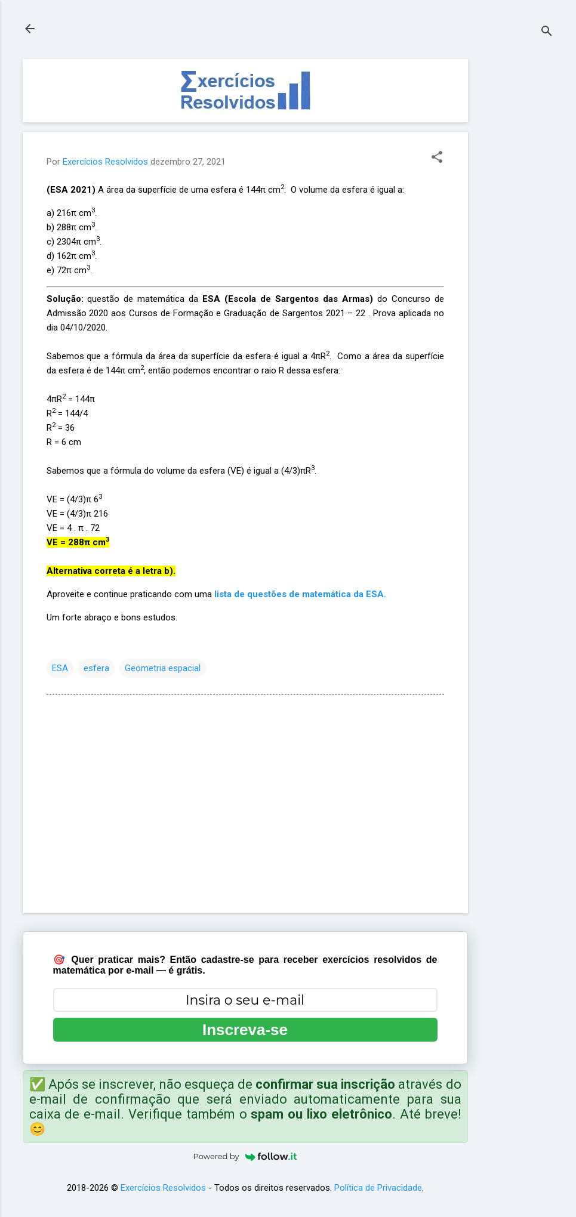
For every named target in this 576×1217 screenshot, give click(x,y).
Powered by (245, 1156)
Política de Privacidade (378, 1187)
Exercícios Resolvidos (163, 1187)
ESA (60, 668)
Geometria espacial (163, 668)
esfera (96, 668)
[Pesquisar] (547, 32)
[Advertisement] (516, 238)
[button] (437, 158)
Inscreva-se (245, 1030)
